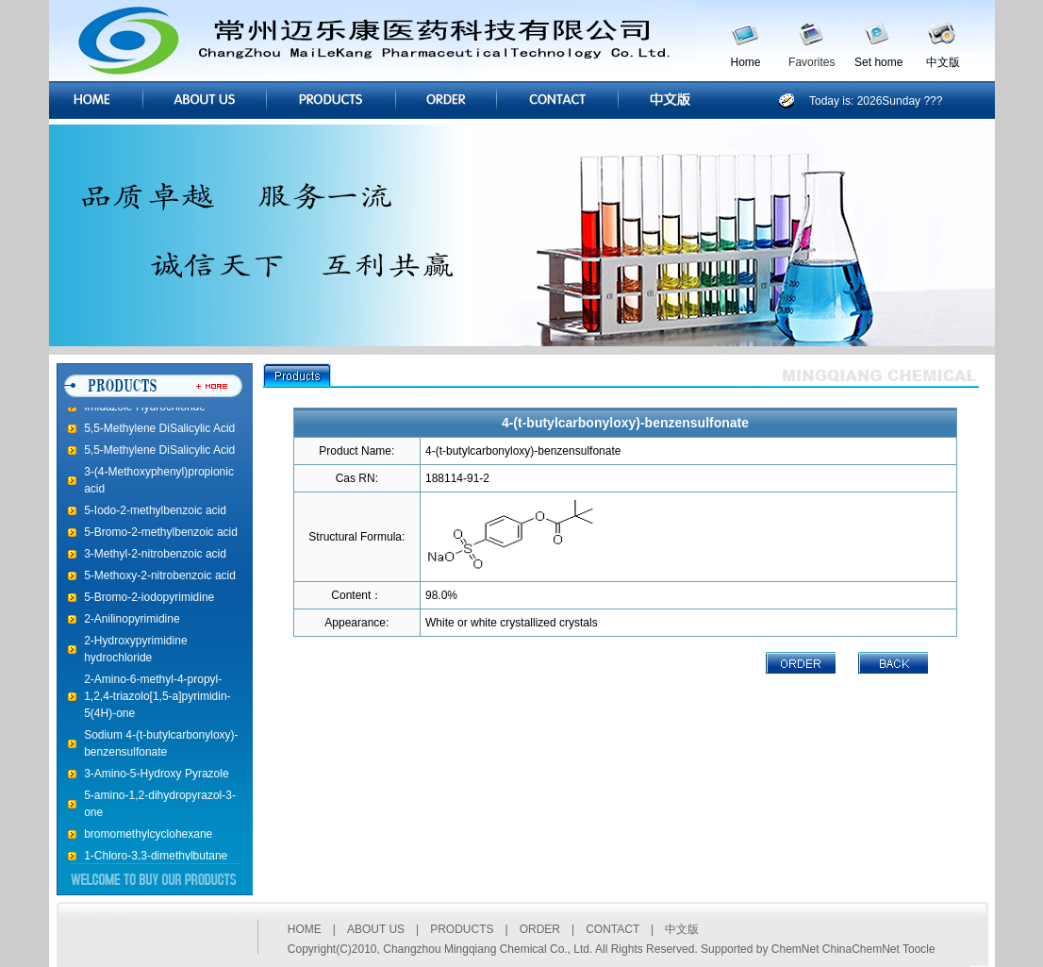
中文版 (943, 62)
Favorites (811, 62)
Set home (878, 62)
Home (746, 62)
